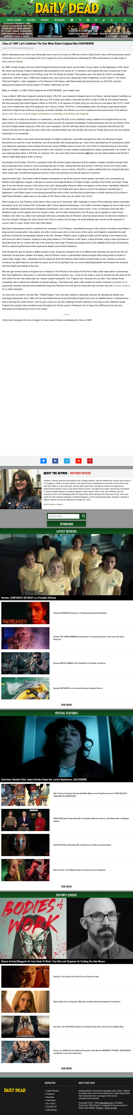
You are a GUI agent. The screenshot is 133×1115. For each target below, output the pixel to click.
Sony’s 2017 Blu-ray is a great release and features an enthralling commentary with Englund (45, 114)
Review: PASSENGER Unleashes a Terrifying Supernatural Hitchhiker (80, 613)
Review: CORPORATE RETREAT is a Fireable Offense (28, 597)
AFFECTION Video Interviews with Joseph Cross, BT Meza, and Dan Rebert (82, 845)
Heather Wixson (25, 48)
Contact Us (51, 1107)
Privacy (99, 1108)
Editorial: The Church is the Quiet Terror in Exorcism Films (76, 977)
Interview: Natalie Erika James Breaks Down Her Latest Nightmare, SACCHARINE (44, 779)
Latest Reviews (66, 531)
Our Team (50, 1103)
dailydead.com (106, 1103)
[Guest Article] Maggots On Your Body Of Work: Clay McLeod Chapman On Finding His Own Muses (53, 961)
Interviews (59, 20)
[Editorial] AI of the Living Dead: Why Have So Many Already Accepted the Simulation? (86, 1002)
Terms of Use (111, 1108)
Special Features (66, 713)
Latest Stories (14, 20)
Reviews (45, 20)
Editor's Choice (66, 894)
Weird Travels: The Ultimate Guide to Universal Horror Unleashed (79, 870)
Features (31, 20)
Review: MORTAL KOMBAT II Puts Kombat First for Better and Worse (79, 663)
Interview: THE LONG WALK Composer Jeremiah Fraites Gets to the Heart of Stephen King (88, 1027)
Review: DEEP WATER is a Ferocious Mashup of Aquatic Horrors (78, 688)
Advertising (51, 1110)
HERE (119, 103)
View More (66, 704)
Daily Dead (21, 58)
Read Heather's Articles (53, 504)
